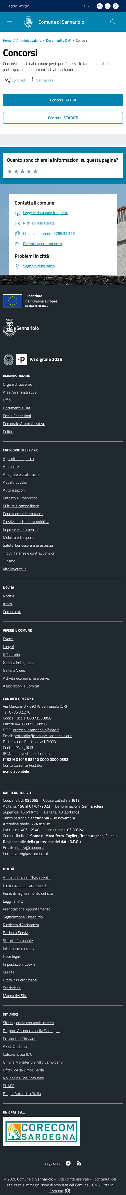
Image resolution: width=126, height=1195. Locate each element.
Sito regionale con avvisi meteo (28, 1023)
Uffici (7, 400)
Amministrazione (28, 40)
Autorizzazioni (14, 490)
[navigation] (10, 21)
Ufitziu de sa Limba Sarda (23, 1070)
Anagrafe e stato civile (21, 474)
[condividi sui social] (14, 80)
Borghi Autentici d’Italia (22, 1094)
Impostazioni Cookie (19, 964)
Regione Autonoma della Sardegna (31, 1031)
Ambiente (11, 466)
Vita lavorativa (14, 569)
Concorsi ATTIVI (63, 100)
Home (7, 40)
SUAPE (8, 1086)
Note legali (12, 956)
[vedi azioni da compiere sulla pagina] (40, 80)
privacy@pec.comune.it (29, 853)
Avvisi (8, 604)
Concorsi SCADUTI (63, 118)
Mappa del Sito (15, 996)
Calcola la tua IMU (18, 1054)
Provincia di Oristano (19, 1038)
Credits (8, 972)
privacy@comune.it (29, 847)
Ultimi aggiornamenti (20, 980)
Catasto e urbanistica (20, 498)
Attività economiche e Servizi (26, 678)
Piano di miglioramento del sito (28, 893)
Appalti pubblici (15, 482)
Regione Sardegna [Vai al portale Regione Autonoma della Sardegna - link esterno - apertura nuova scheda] (18, 6)
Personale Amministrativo (24, 424)
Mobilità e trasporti (18, 537)
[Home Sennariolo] (51, 22)
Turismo (9, 561)
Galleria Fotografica (18, 662)
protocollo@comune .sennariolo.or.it (43, 736)
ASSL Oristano (15, 1046)
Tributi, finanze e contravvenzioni (29, 553)
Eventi (8, 639)
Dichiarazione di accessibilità (26, 885)
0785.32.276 (19, 712)
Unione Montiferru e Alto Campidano (33, 1062)
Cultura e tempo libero (21, 506)
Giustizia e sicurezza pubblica (26, 522)
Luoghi (8, 647)
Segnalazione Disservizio (23, 917)
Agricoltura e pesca (18, 459)
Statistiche (12, 988)
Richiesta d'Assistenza (21, 925)
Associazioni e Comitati (21, 686)
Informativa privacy (18, 948)
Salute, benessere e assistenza (28, 545)
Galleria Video (14, 670)
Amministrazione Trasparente (26, 877)
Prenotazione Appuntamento (26, 909)
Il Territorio (11, 654)
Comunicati (12, 612)
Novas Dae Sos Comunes (23, 1078)
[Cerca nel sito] (113, 22)
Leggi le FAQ (13, 901)
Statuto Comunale (18, 940)
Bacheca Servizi (15, 933)
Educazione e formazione (23, 514)
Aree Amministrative (20, 392)
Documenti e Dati (58, 40)
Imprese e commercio (20, 529)
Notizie (8, 596)
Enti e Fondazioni (17, 416)
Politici (8, 431)
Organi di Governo (17, 384)
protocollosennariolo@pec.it (36, 730)
